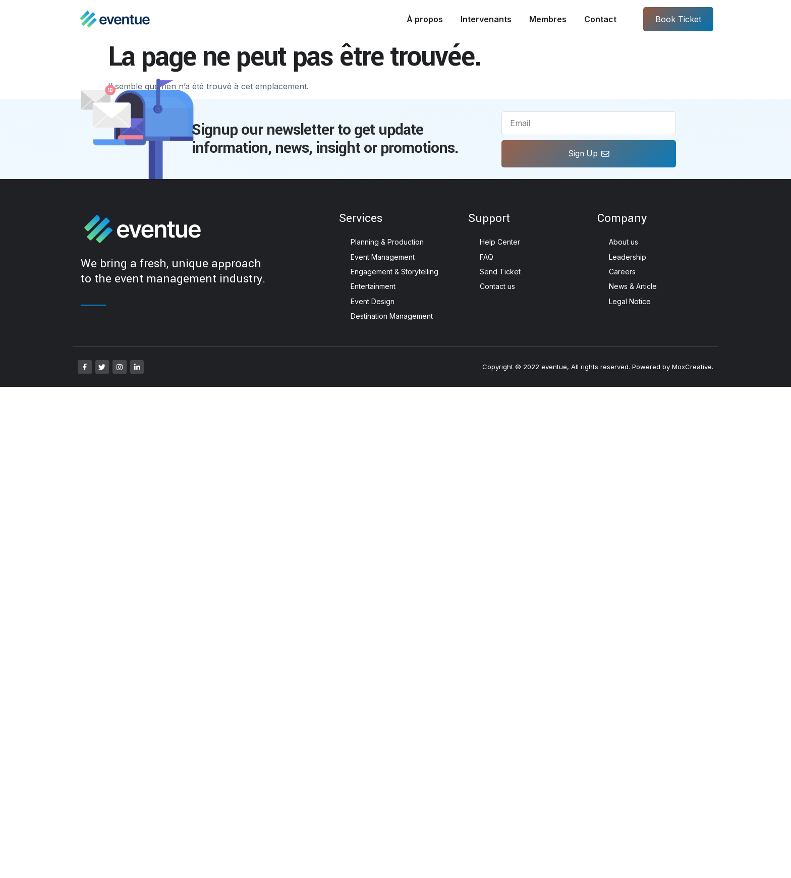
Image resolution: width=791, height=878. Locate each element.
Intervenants (486, 19)
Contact (600, 19)
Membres (548, 19)
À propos (425, 19)
